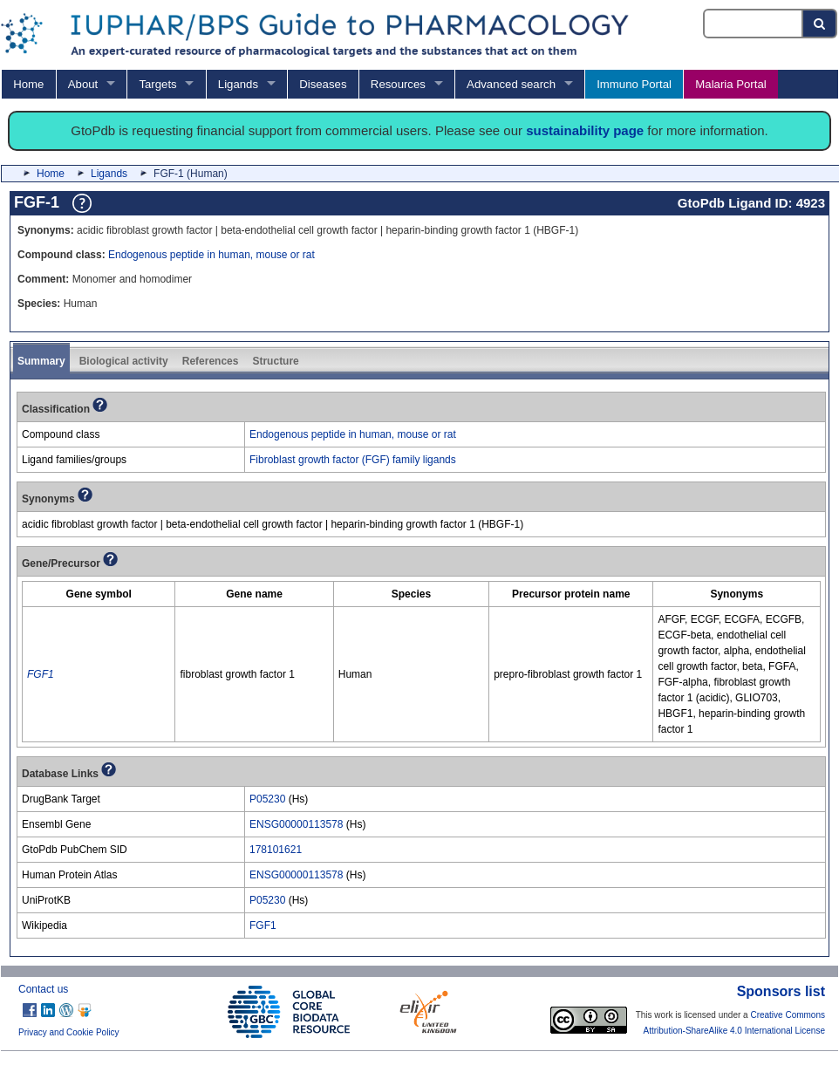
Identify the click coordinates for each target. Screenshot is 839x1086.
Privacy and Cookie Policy (68, 1032)
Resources (398, 84)
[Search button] (820, 23)
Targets (157, 84)
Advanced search (511, 84)
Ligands (238, 84)
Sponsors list (781, 991)
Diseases (322, 84)
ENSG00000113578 (296, 824)
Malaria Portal (730, 84)
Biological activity (123, 361)
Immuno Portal (634, 84)
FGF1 (262, 925)
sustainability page (585, 130)
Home (28, 84)
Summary (41, 361)
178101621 (275, 850)
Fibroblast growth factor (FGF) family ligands (352, 460)
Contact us (43, 989)
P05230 (267, 799)
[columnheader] (99, 594)
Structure (275, 361)
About (83, 84)
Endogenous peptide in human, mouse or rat (211, 255)
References (210, 361)
